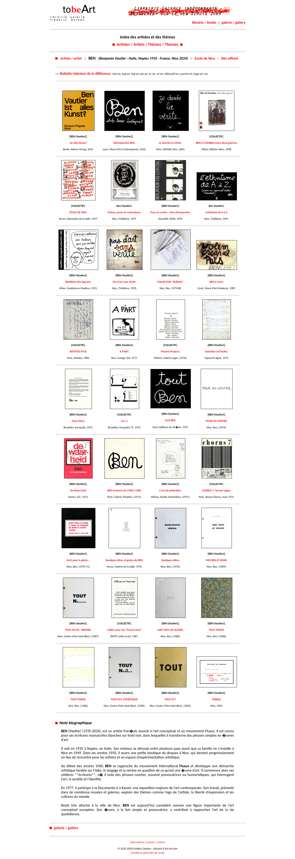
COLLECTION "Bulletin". (170, 281)
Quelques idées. (170, 560)
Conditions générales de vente (148, 852)
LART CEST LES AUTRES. (170, 629)
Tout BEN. (170, 420)
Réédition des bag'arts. (78, 281)
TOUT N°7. (171, 699)
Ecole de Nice (205, 58)
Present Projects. (170, 351)
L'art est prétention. (170, 490)
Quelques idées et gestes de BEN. (125, 560)
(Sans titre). (78, 421)
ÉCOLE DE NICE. (78, 212)
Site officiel (229, 58)
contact (161, 842)
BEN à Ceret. (216, 281)
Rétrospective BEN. (125, 142)
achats (150, 842)
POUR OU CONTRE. (217, 421)
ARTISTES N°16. (78, 351)
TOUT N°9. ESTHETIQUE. (124, 699)
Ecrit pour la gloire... (78, 560)
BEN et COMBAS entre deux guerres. (216, 142)
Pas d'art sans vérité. (124, 281)
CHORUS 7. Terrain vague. (216, 490)
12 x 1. (124, 421)
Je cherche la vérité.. (170, 142)
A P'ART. (124, 351)
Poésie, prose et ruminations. (124, 212)
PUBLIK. (216, 699)
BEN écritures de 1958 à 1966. (124, 490)
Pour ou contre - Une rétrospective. (170, 212)
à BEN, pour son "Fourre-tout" (124, 629)
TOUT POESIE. (216, 629)
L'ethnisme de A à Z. (216, 212)
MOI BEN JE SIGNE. (216, 560)
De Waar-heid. (78, 490)
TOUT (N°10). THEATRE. (78, 629)
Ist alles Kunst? (78, 142)
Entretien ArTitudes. (216, 351)
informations (137, 842)
